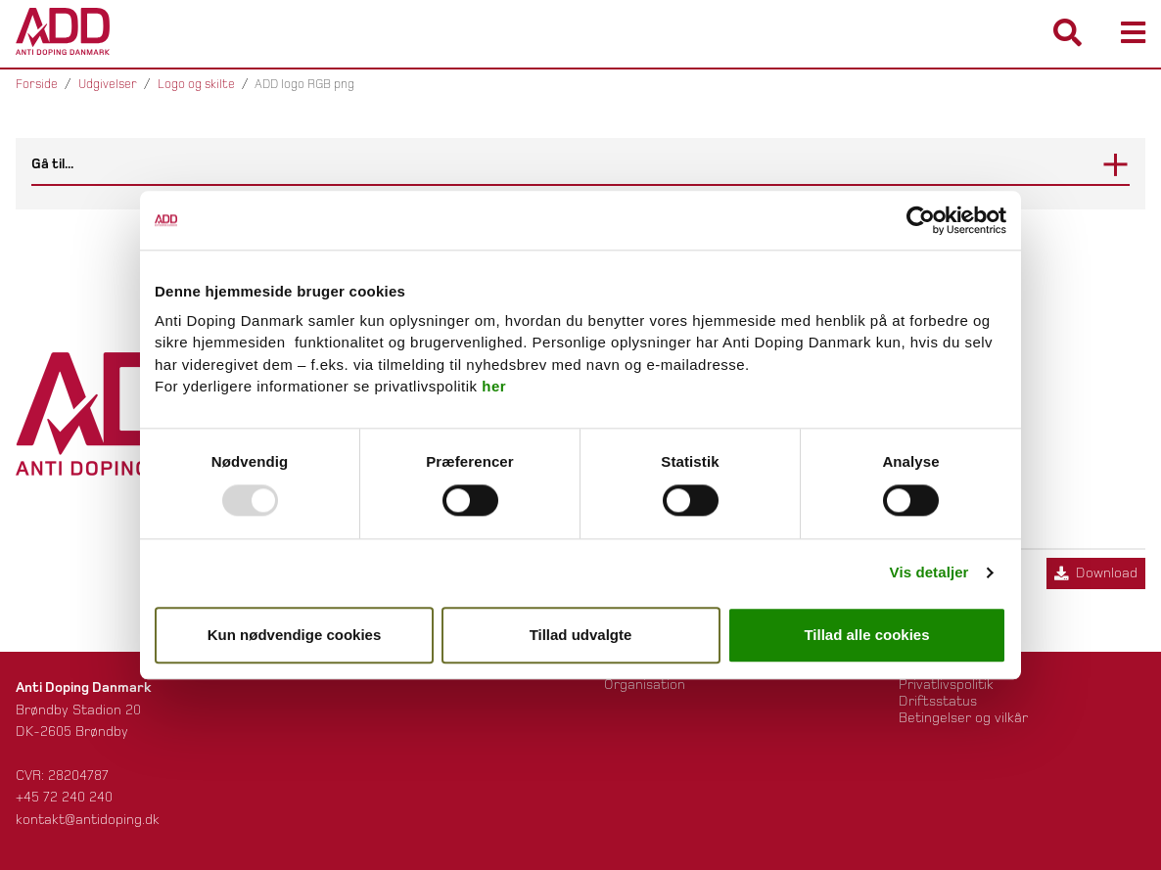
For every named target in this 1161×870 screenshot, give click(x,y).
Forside (37, 84)
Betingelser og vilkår (963, 718)
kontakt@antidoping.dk (88, 819)
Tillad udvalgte (581, 634)
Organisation (644, 684)
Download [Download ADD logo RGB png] (1096, 573)
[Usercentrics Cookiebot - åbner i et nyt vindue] (920, 220)
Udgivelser (107, 84)
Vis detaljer (929, 573)
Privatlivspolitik (946, 684)
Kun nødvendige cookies (295, 634)
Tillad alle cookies (866, 634)
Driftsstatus (938, 701)
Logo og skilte (196, 84)
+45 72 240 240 (64, 797)
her (494, 387)
